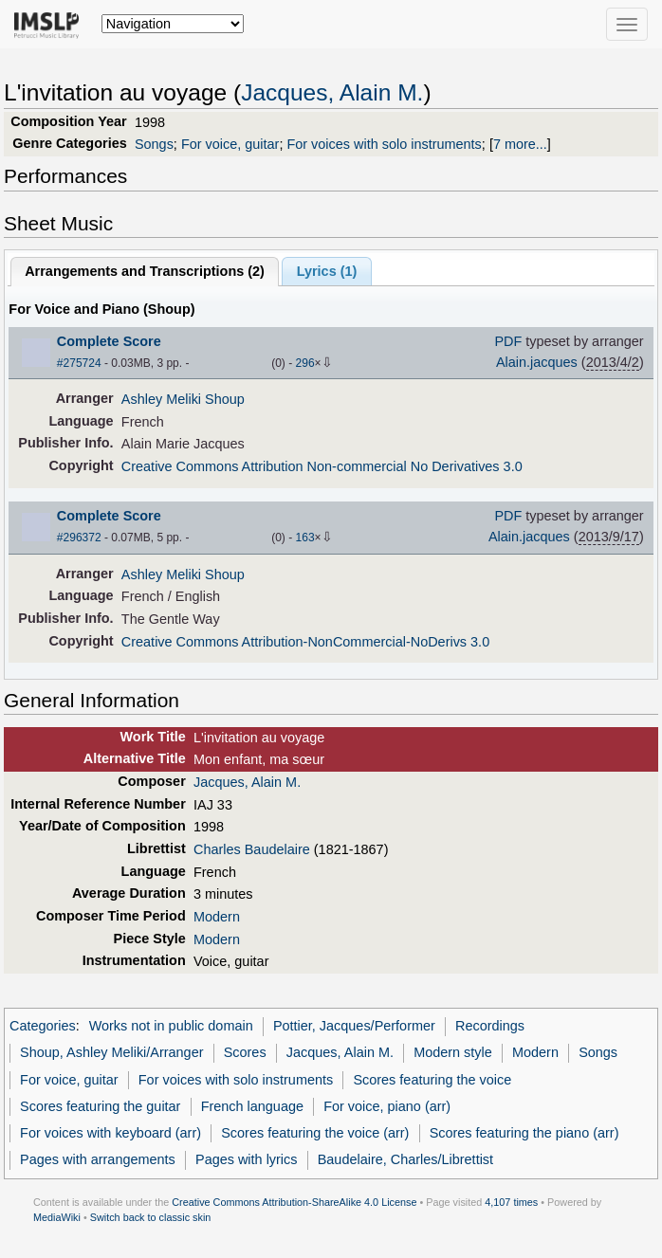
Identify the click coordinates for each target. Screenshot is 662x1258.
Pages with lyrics (246, 1159)
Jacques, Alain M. (332, 92)
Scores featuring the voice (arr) (315, 1132)
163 (305, 537)
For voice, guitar (230, 144)
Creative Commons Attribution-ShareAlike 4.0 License (294, 1202)
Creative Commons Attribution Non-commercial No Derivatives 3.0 (322, 466)
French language (252, 1106)
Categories (42, 1025)
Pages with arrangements (97, 1159)
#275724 (79, 363)
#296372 (79, 537)
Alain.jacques (537, 362)
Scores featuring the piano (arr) (524, 1132)
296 (305, 363)
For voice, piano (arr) (387, 1106)
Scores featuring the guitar (100, 1106)
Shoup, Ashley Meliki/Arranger (111, 1052)
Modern (216, 916)
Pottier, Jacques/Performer (354, 1025)
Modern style (453, 1052)
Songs (154, 144)
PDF (508, 341)
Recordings (489, 1025)
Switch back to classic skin (150, 1217)
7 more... (520, 144)
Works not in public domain (171, 1025)
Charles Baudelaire (251, 849)
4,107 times (511, 1202)
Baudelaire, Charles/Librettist (405, 1159)
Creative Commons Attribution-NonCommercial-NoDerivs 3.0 (305, 641)
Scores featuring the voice (432, 1079)
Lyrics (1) (327, 271)
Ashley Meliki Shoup (183, 399)
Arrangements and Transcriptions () (145, 271)
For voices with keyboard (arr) (110, 1132)
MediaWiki (57, 1217)
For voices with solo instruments (383, 144)
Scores (245, 1052)
